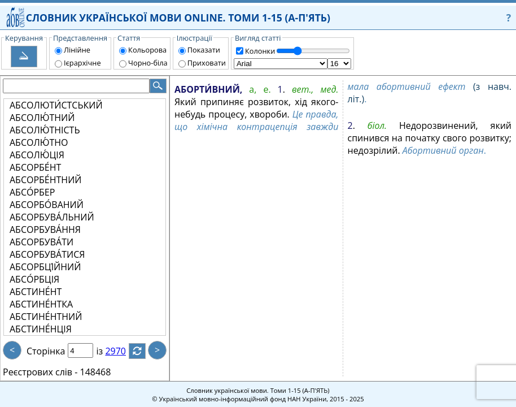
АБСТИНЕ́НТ (36, 291)
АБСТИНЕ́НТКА (41, 304)
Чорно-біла (148, 63)
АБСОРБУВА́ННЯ (45, 229)
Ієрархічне (82, 63)
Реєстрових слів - (40, 372)
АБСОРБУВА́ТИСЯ (47, 254)
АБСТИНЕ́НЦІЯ (41, 329)
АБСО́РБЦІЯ (34, 279)
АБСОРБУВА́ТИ (41, 242)
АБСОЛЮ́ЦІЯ (37, 155)
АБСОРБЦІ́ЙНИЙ (45, 267)
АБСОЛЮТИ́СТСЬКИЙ (56, 105)
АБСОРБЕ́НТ (35, 167)
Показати (203, 50)
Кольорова (147, 50)
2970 (122, 351)
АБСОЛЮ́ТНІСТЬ (45, 130)
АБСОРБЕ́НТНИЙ (45, 180)
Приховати (206, 63)
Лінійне (77, 50)
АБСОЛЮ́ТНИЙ (42, 117)
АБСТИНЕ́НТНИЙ (46, 316)
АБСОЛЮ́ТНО (39, 142)
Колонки (260, 51)
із (106, 351)
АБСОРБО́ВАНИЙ (47, 204)
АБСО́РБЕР (32, 192)
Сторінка (46, 351)
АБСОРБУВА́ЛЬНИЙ (52, 217)
